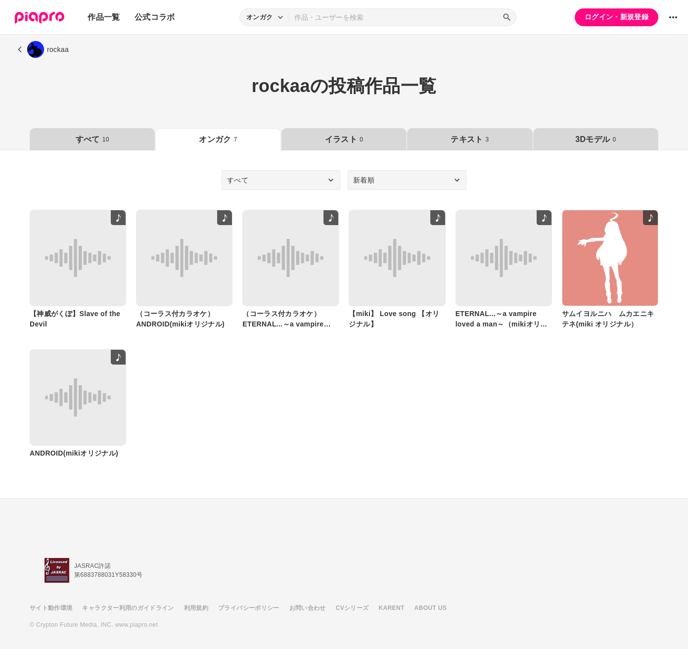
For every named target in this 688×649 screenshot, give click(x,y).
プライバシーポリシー (248, 607)
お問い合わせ (307, 607)
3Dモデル (595, 139)
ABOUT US (430, 607)
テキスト (470, 139)
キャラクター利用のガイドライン (128, 607)
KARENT (392, 607)
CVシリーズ (352, 607)
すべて (92, 139)
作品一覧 (104, 17)
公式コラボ (155, 17)
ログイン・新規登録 (616, 17)
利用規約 (196, 607)
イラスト (344, 139)
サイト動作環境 (51, 607)
